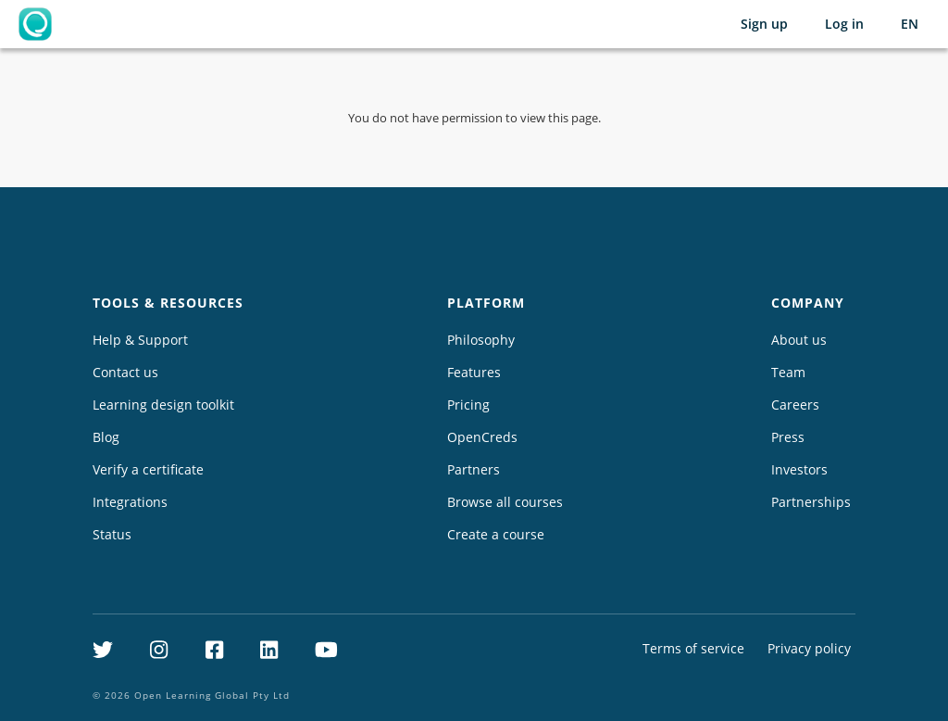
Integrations (130, 502)
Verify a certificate (148, 469)
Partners (473, 469)
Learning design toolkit (163, 404)
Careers (795, 404)
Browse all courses (505, 502)
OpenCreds (482, 437)
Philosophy (481, 339)
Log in (844, 23)
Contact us (125, 372)
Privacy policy (809, 648)
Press (788, 437)
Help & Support (140, 339)
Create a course (495, 534)
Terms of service (693, 648)
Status (112, 534)
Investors (799, 469)
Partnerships (811, 502)
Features (474, 372)
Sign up (764, 23)
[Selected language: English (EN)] (909, 24)
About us (799, 339)
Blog (106, 437)
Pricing (468, 404)
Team (788, 372)
